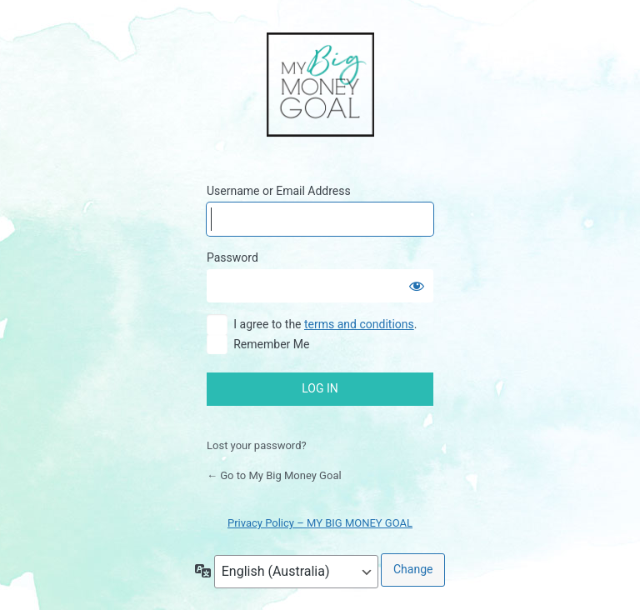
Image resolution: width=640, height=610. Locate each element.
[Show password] (416, 285)
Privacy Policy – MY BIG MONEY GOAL (320, 523)
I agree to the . (325, 324)
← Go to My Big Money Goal (274, 475)
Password (232, 257)
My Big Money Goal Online (320, 86)
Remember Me (271, 344)
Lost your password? (257, 445)
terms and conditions (359, 324)
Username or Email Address (279, 191)
